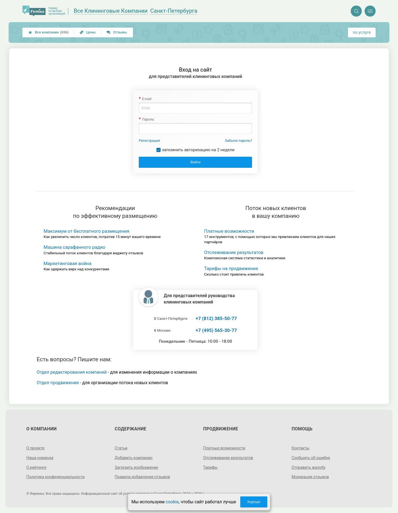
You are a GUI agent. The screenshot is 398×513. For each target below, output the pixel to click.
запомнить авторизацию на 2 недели (198, 149)
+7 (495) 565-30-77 (216, 330)
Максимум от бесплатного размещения (86, 231)
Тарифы (210, 467)
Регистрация (149, 140)
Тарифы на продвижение (231, 268)
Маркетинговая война (67, 263)
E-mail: (147, 99)
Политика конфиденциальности (55, 477)
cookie (172, 501)
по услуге (362, 32)
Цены (88, 32)
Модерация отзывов (310, 477)
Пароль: (148, 119)
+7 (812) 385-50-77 (216, 318)
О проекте (35, 448)
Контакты (300, 448)
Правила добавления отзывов (142, 477)
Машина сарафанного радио (74, 247)
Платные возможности (229, 231)
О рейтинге (36, 467)
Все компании (48, 32)
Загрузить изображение (136, 467)
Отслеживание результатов (234, 252)
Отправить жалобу (309, 467)
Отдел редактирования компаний (72, 372)
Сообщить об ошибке (311, 458)
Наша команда (39, 458)
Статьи (121, 448)
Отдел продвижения (58, 382)
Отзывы (117, 32)
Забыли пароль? (238, 140)
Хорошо (253, 502)
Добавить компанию (134, 458)
